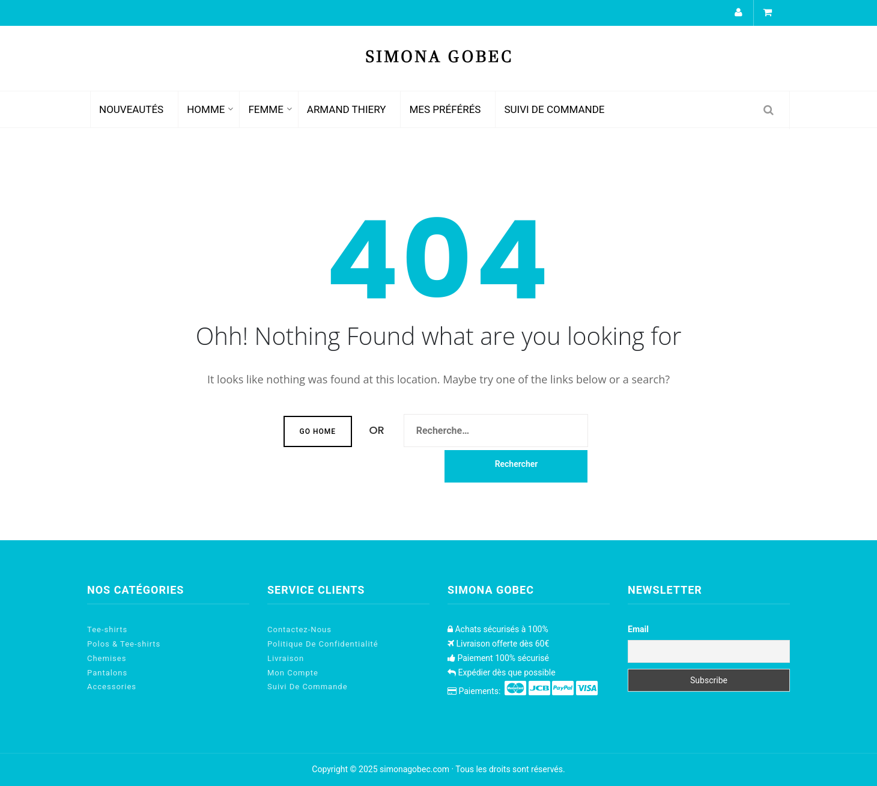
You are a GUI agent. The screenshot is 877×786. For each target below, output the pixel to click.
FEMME (265, 109)
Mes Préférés (445, 109)
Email (638, 629)
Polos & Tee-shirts (123, 643)
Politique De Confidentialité (322, 643)
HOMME (206, 109)
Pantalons (107, 672)
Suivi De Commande (554, 109)
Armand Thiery (346, 109)
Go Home (318, 431)
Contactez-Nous (299, 629)
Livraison (285, 658)
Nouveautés (131, 109)
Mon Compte (292, 672)
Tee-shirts (107, 629)
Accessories (111, 686)
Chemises (106, 658)
